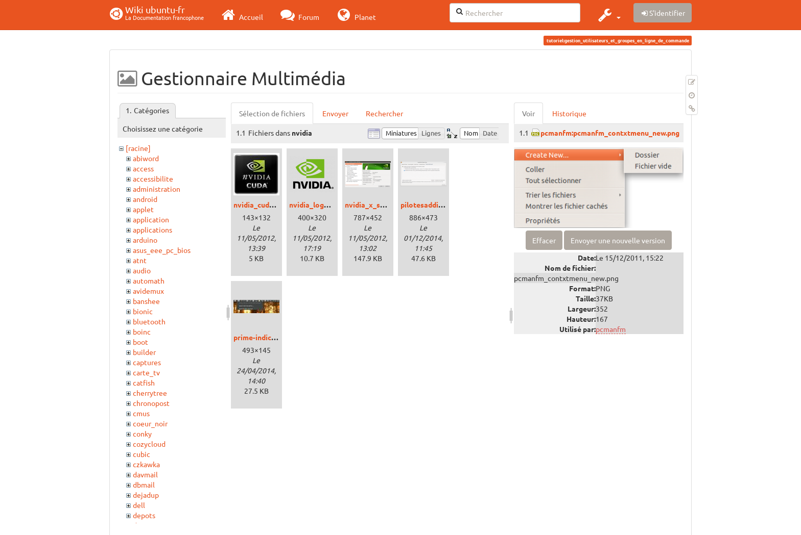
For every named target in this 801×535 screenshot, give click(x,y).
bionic (143, 311)
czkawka (146, 464)
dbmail (144, 484)
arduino (145, 239)
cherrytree (150, 392)
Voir (528, 113)
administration (156, 188)
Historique (569, 113)
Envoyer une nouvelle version (618, 240)
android (145, 198)
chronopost (151, 402)
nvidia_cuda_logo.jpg (268, 204)
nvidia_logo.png (315, 204)
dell (139, 504)
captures (147, 362)
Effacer (544, 240)
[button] (608, 15)
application (151, 219)
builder (144, 351)
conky (142, 433)
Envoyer (335, 113)
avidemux (148, 290)
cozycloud (149, 443)
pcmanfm (611, 329)
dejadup (146, 494)
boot (140, 341)
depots (144, 515)
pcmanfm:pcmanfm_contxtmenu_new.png (609, 132)
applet (143, 209)
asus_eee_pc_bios (162, 249)
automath (148, 280)
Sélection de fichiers (272, 113)
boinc (142, 331)
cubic (141, 453)
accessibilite (153, 178)
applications (152, 229)
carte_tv (146, 372)
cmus (141, 413)
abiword (146, 158)
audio (142, 270)
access (143, 168)
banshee (146, 300)
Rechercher (384, 113)
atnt (140, 260)
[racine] (138, 147)
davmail (145, 474)
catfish (144, 382)
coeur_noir (150, 423)
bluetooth (149, 321)
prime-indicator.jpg (265, 337)
